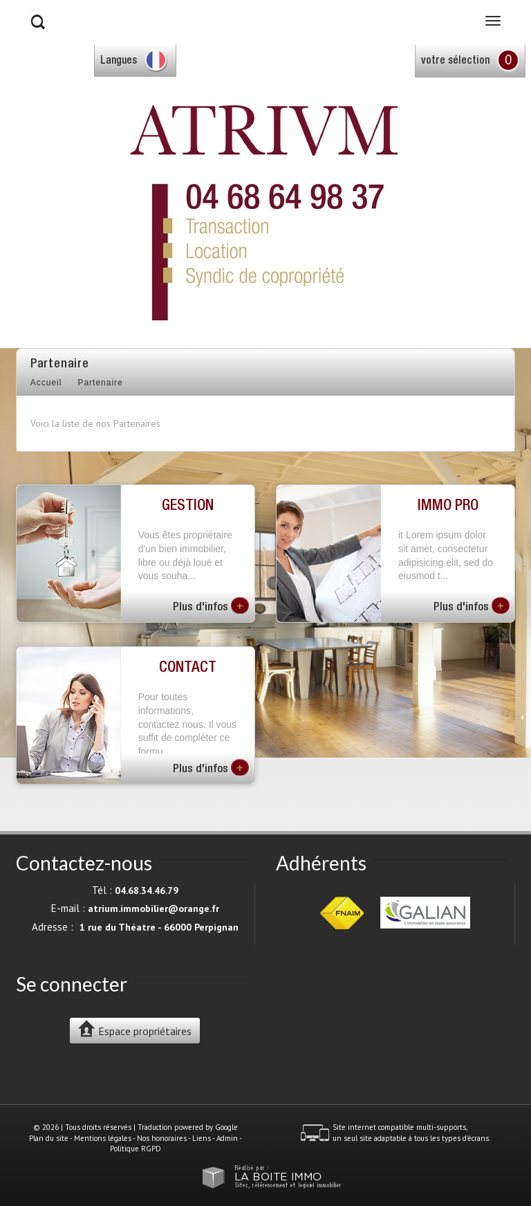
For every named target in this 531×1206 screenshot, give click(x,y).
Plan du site (48, 1138)
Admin (227, 1138)
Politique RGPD (135, 1148)
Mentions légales (102, 1138)
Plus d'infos (211, 605)
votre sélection (455, 61)
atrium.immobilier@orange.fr (153, 908)
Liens (201, 1138)
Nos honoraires (162, 1138)
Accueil (46, 382)
